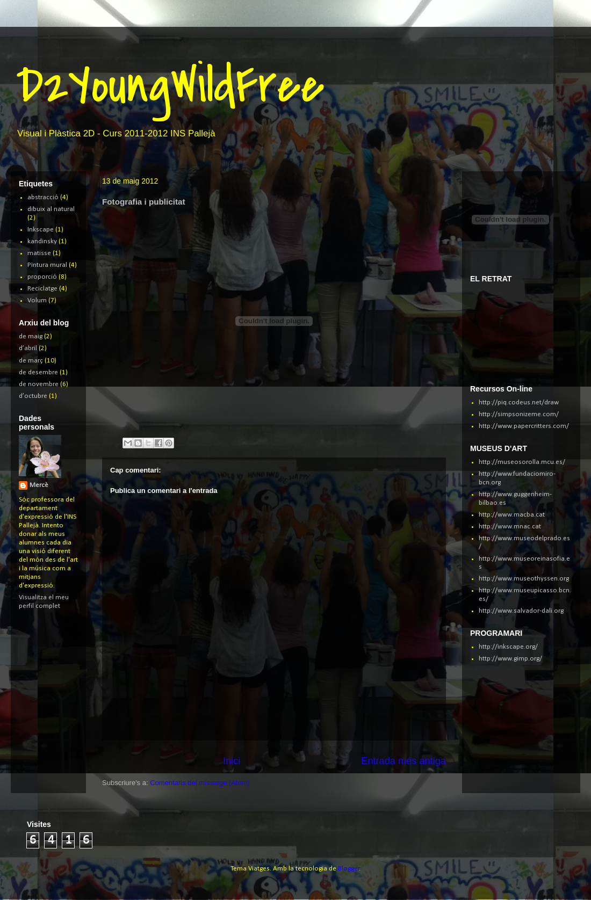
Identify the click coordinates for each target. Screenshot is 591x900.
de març (31, 360)
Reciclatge (42, 288)
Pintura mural (47, 265)
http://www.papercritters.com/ (524, 426)
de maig (30, 336)
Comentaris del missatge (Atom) (200, 783)
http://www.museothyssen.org (524, 578)
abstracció (43, 197)
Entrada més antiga (403, 761)
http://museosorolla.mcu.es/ (522, 462)
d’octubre (33, 396)
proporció (42, 276)
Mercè (39, 485)
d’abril (28, 348)
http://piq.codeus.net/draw (519, 402)
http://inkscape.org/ (508, 646)
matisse (39, 253)
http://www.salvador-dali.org (521, 610)
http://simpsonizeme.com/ (519, 414)
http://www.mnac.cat (510, 526)
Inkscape (40, 229)
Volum (37, 300)
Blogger (348, 868)
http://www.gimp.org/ (510, 658)
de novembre (39, 384)
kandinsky (42, 241)
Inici (231, 761)
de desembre (38, 372)
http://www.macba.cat (512, 514)
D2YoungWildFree (170, 85)
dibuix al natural (51, 209)
